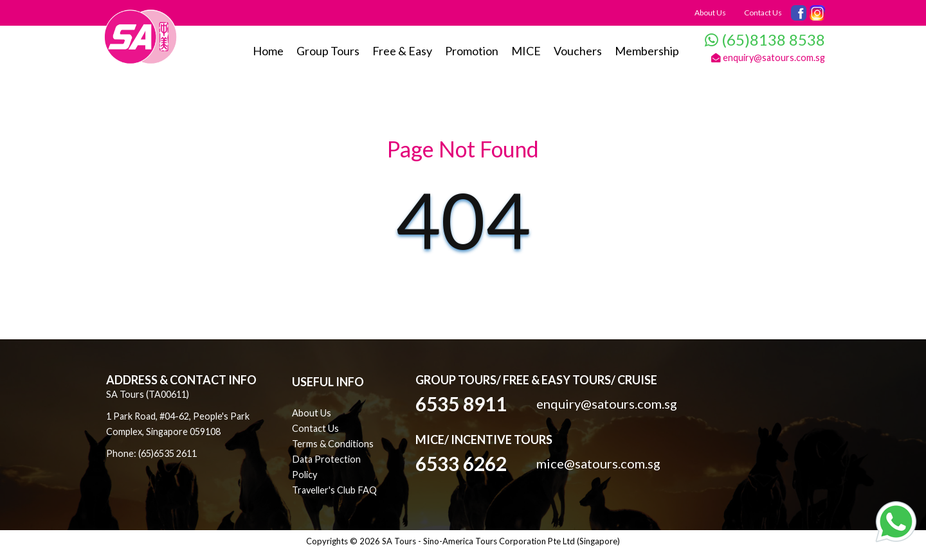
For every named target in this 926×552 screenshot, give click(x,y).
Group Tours (327, 51)
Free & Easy (402, 51)
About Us (710, 12)
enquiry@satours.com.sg (768, 57)
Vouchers (578, 51)
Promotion (471, 51)
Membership (647, 51)
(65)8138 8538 (765, 39)
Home (268, 51)
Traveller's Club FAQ (334, 490)
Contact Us (763, 12)
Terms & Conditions (333, 443)
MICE (526, 51)
